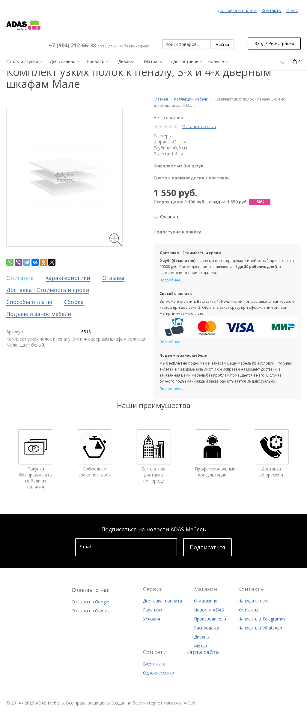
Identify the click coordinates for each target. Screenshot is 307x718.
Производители (210, 619)
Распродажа (206, 628)
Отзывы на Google (90, 602)
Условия (151, 619)
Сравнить (170, 217)
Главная (161, 99)
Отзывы (113, 277)
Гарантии (152, 610)
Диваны (202, 637)
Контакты (271, 10)
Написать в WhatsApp (260, 628)
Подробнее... (171, 280)
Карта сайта (202, 652)
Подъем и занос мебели (38, 313)
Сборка (74, 301)
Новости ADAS (209, 610)
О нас (292, 10)
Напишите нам (253, 601)
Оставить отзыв (199, 126)
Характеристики (68, 277)
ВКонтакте (154, 664)
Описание (20, 277)
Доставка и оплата (237, 10)
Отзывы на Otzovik (91, 611)
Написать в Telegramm (261, 619)
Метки (200, 646)
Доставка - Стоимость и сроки (47, 289)
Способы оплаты (29, 301)
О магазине (205, 601)
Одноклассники (158, 673)
